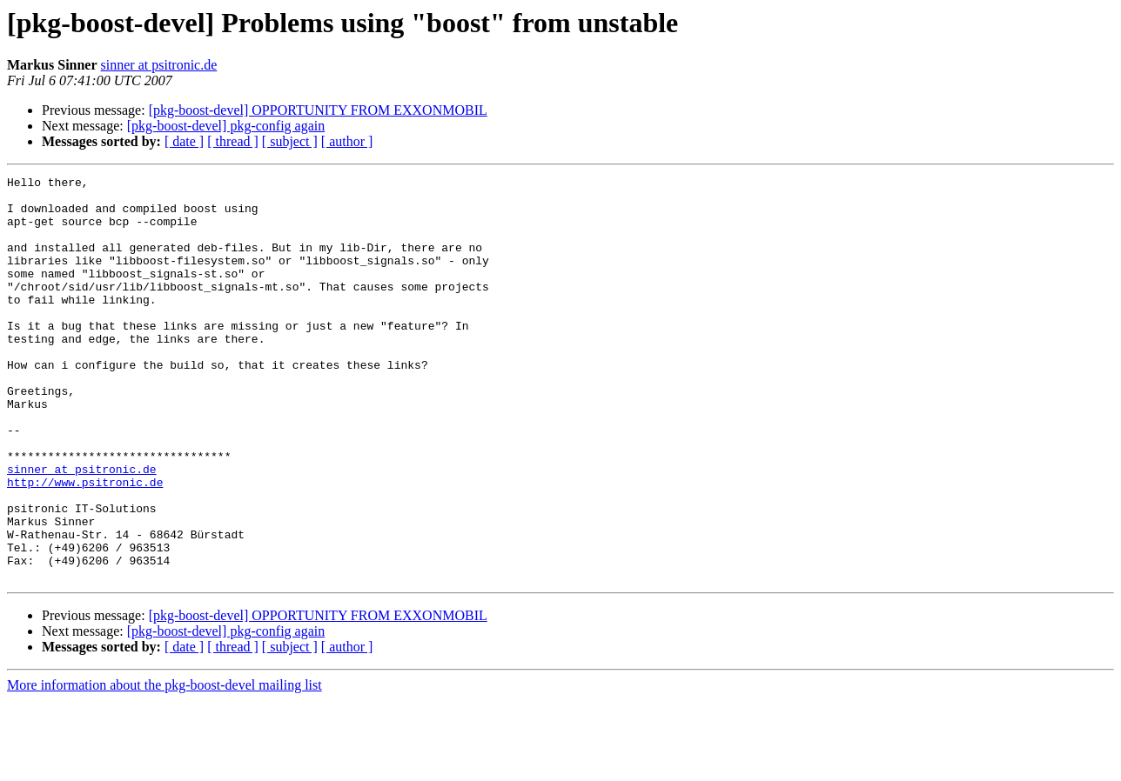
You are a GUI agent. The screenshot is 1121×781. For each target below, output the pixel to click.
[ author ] (347, 141)
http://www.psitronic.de (85, 544)
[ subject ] (290, 141)
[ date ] (184, 141)
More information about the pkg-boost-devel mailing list (164, 765)
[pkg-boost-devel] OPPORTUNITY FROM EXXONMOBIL (318, 110)
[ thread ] (232, 141)
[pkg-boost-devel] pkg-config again (226, 125)
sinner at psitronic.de (159, 64)
